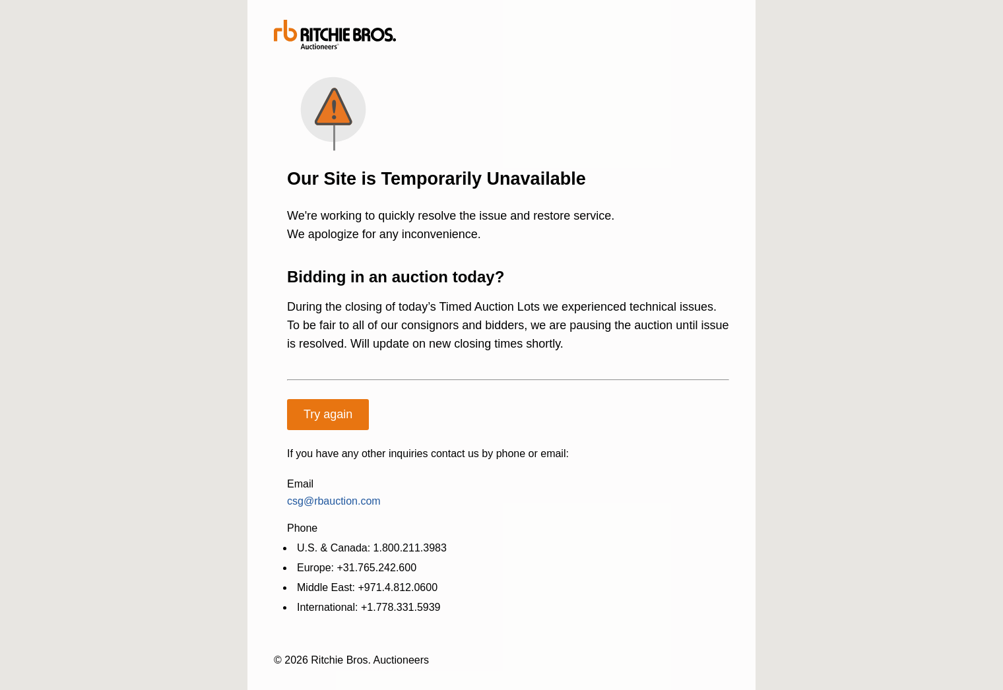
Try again (328, 414)
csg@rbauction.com (334, 501)
